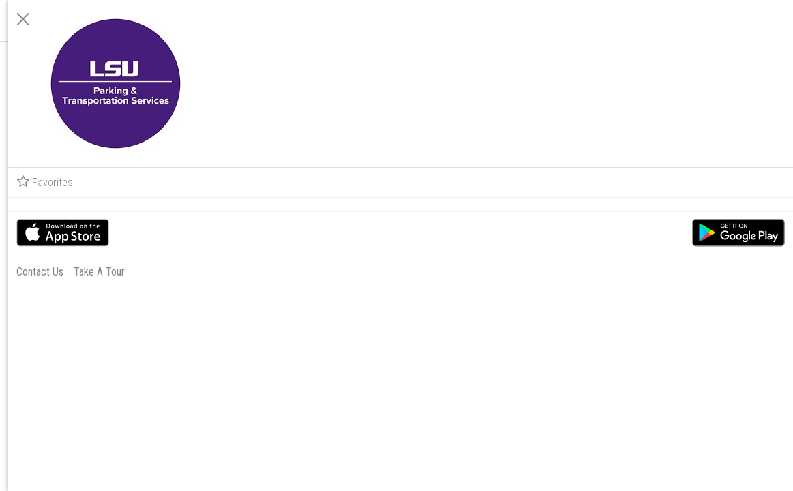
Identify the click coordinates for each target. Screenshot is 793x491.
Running (131, 20)
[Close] (603, 19)
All (170, 20)
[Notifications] (224, 61)
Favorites (625, 182)
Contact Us (620, 271)
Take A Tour (679, 271)
